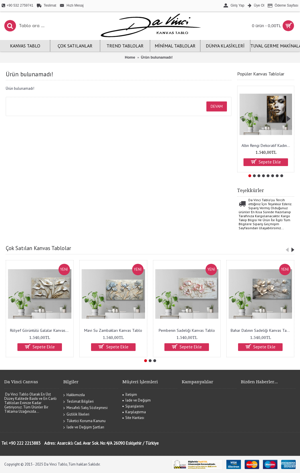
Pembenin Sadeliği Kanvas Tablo (187, 330)
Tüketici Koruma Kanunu (84, 421)
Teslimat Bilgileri (78, 401)
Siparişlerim (133, 406)
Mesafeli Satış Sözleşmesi (85, 408)
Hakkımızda (74, 395)
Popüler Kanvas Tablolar (260, 74)
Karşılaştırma (134, 412)
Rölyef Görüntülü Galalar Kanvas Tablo (40, 330)
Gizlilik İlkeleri (76, 414)
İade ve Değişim (136, 400)
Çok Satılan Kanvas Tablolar (38, 248)
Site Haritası (133, 417)
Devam (217, 106)
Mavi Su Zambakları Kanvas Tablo (113, 330)
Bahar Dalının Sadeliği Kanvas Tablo (261, 330)
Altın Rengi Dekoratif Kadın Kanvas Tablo (266, 145)
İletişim (129, 394)
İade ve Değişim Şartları (83, 427)
